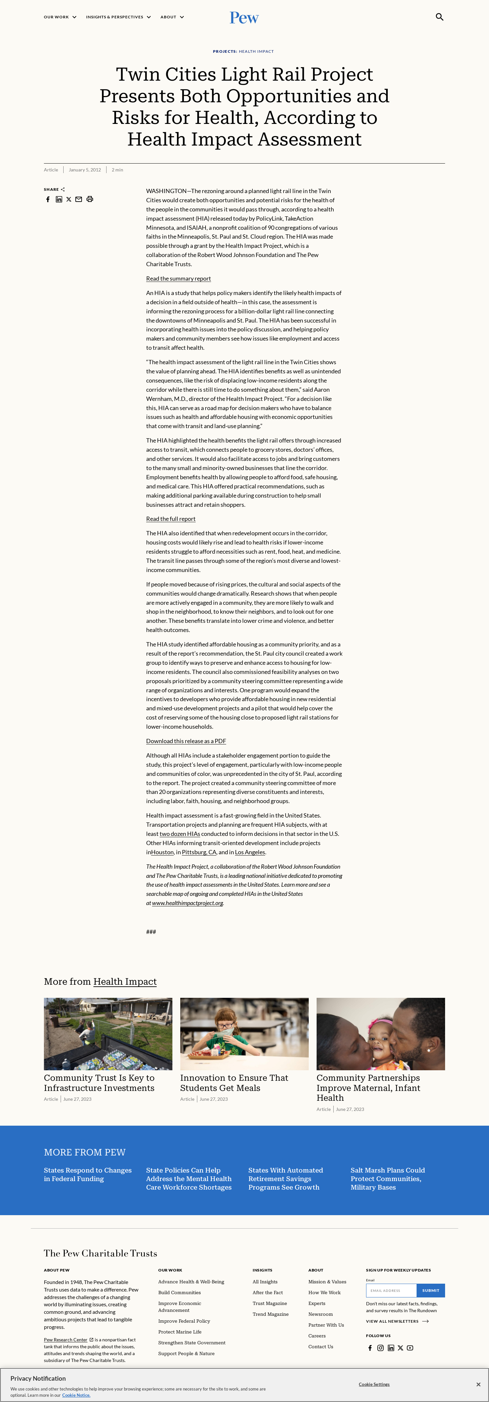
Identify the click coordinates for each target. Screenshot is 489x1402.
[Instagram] (380, 1348)
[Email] (391, 1290)
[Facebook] (370, 1348)
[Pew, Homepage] (244, 17)
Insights (263, 1270)
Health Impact (125, 981)
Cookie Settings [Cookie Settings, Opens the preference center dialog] (374, 1384)
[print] (90, 199)
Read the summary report (178, 278)
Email (370, 1280)
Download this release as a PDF (186, 740)
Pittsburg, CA (199, 852)
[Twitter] (400, 1348)
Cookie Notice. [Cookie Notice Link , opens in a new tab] (76, 1395)
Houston (162, 852)
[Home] (100, 1253)
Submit (431, 1290)
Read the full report (171, 518)
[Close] (478, 1384)
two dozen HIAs (180, 833)
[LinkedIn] (391, 1348)
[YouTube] (410, 1348)
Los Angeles (250, 852)
